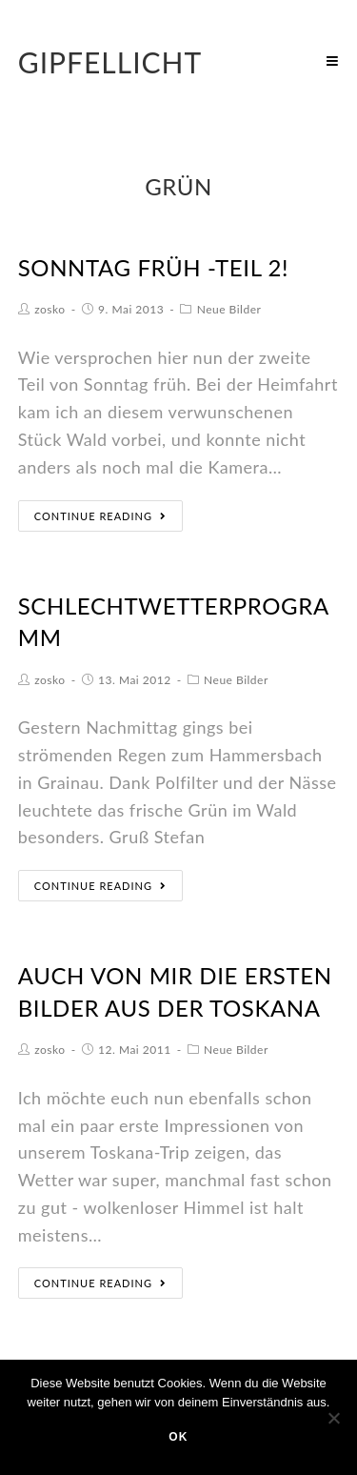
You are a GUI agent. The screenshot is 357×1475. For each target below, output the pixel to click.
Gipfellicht (110, 62)
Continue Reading (100, 516)
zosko (49, 309)
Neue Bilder (229, 309)
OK (178, 1437)
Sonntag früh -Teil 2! (153, 267)
